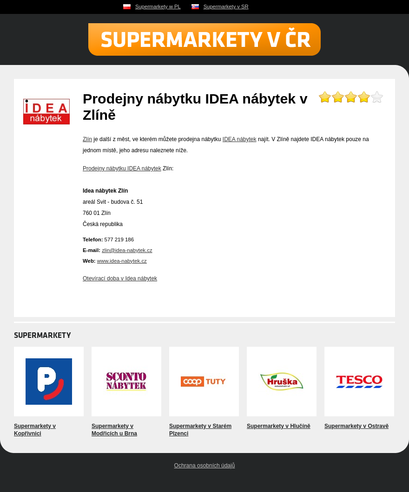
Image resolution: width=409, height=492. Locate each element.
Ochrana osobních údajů (204, 465)
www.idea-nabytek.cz (122, 261)
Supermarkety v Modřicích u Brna (114, 430)
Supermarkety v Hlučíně (278, 426)
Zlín (87, 139)
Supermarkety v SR (226, 6)
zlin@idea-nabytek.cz (127, 250)
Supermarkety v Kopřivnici (35, 430)
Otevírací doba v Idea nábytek (120, 278)
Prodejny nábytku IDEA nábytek (122, 168)
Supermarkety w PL (158, 6)
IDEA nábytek (240, 139)
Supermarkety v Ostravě (356, 426)
